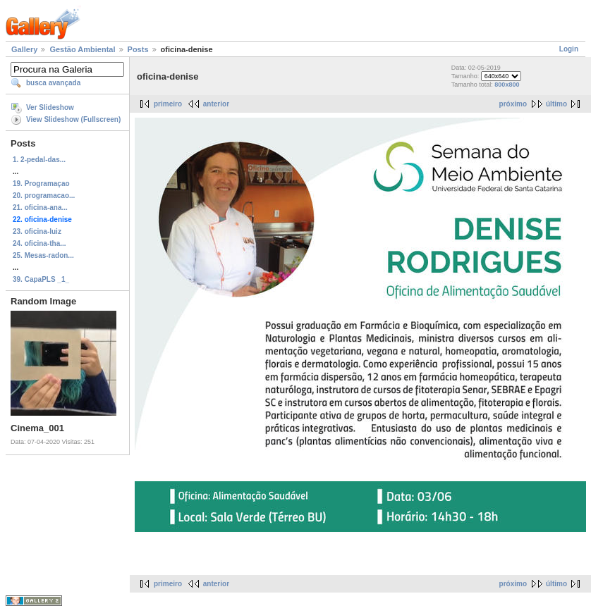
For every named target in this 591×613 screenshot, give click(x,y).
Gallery (24, 49)
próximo (513, 104)
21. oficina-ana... (40, 207)
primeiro (168, 104)
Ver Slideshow (50, 107)
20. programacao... (44, 195)
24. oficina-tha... (39, 243)
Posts (138, 49)
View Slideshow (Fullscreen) (73, 119)
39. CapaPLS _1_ (41, 279)
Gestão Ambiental (82, 49)
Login (568, 49)
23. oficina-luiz (37, 231)
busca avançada (53, 83)
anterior (216, 104)
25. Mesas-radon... (43, 255)
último (556, 104)
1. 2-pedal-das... (39, 159)
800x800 (506, 84)
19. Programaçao (41, 183)
